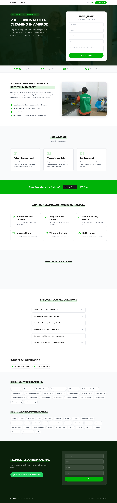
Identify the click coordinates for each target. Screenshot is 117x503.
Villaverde (98, 423)
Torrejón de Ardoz (28, 432)
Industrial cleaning (31, 402)
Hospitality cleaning (71, 397)
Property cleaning (17, 402)
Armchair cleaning (87, 393)
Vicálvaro (27, 427)
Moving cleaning (48, 393)
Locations (91, 498)
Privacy (99, 498)
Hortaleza (88, 423)
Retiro (39, 419)
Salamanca (48, 419)
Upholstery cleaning (41, 389)
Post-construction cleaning (90, 389)
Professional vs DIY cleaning (21, 366)
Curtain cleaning (45, 397)
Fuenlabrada (15, 432)
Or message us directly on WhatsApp (27, 475)
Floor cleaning (58, 397)
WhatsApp (83, 187)
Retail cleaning (99, 397)
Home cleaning (16, 389)
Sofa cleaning (61, 393)
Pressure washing (17, 393)
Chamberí (75, 419)
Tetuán (67, 419)
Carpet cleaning (100, 393)
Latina (27, 423)
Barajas (50, 427)
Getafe (71, 427)
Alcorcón (88, 427)
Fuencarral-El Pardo (87, 419)
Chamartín (58, 419)
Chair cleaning (33, 397)
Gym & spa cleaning (86, 397)
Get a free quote (86, 55)
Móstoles (97, 427)
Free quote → (70, 187)
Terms (105, 498)
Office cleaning (28, 389)
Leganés (79, 427)
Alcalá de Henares (60, 427)
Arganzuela (31, 419)
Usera (45, 423)
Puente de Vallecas (56, 423)
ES (88, 3)
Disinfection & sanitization (33, 393)
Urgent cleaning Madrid (42, 366)
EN (92, 3)
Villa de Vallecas (16, 427)
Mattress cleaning (73, 393)
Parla (38, 432)
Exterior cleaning (73, 389)
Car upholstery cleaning (18, 397)
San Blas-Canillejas (39, 427)
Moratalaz (68, 423)
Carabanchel (36, 423)
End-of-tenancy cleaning (58, 389)
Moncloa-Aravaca (16, 423)
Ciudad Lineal (78, 423)
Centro (22, 419)
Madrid (14, 419)
